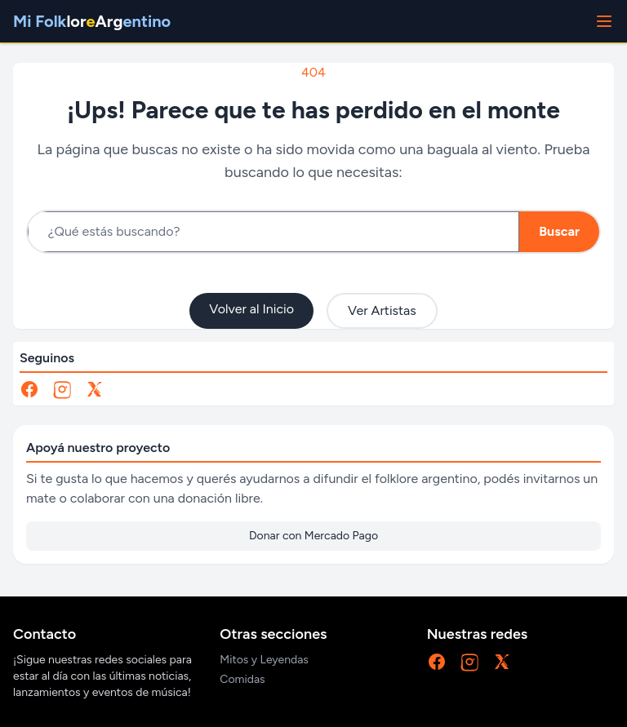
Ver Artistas (382, 310)
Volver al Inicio (251, 309)
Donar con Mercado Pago (313, 536)
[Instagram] (62, 389)
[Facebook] (29, 389)
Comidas (242, 679)
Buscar (559, 231)
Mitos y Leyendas (264, 660)
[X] (94, 389)
